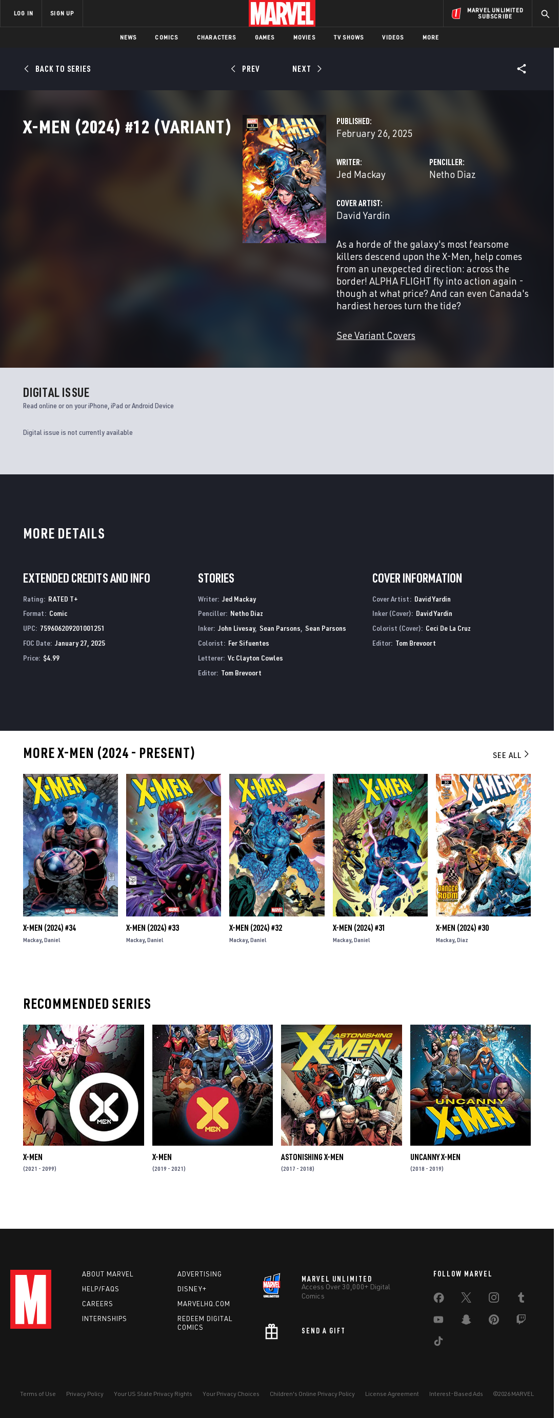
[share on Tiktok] (438, 1343)
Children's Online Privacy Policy (312, 1393)
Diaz (462, 960)
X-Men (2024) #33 (152, 948)
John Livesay (236, 648)
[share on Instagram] (494, 1299)
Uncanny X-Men (435, 1177)
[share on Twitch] (521, 1321)
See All (512, 775)
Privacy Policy (85, 1393)
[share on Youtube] (438, 1321)
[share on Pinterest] (494, 1321)
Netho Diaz (376, 219)
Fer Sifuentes (248, 663)
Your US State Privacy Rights (153, 1393)
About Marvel (107, 1274)
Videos (393, 37)
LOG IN (23, 13)
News (128, 37)
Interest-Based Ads (456, 1393)
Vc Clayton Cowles (255, 678)
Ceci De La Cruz (448, 648)
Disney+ (192, 1289)
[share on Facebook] (438, 1300)
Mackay (32, 960)
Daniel (52, 960)
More (431, 37)
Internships (104, 1318)
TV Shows (349, 37)
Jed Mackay (207, 219)
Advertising (199, 1274)
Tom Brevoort (241, 693)
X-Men (33, 1177)
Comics (166, 37)
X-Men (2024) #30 (462, 948)
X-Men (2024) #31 (359, 948)
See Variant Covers (222, 356)
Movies (304, 37)
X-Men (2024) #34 (49, 948)
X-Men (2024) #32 (255, 948)
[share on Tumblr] (521, 1299)
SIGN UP (62, 13)
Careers (97, 1304)
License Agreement (392, 1393)
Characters (216, 37)
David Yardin (209, 260)
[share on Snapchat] (466, 1321)
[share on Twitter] (466, 1299)
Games (265, 37)
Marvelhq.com (203, 1304)
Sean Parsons (280, 648)
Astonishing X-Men (312, 1177)
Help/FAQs (100, 1289)
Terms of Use (38, 1393)
